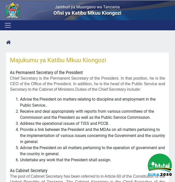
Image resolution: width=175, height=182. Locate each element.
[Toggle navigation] (7, 25)
